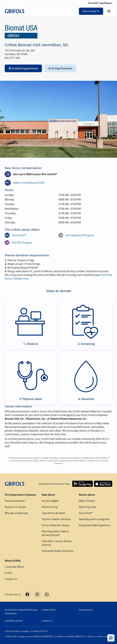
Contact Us (11, 579)
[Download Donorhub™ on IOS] (103, 484)
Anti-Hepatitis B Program (80, 235)
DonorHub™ (19, 235)
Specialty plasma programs (94, 519)
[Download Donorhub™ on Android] (82, 484)
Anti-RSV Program (22, 242)
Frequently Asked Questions (57, 551)
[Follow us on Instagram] (37, 594)
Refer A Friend (87, 501)
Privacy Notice (86, 609)
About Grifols (13, 560)
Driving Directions (60, 68)
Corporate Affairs (14, 566)
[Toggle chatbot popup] (111, 638)
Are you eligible (50, 501)
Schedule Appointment (23, 68)
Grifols (8, 573)
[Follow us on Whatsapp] (47, 594)
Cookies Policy (49, 609)
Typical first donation (54, 513)
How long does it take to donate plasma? (55, 533)
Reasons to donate (15, 507)
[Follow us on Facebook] (27, 594)
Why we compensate (16, 513)
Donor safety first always (55, 525)
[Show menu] (109, 11)
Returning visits (87, 507)
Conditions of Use (13, 620)
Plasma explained (15, 501)
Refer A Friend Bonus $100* (29, 182)
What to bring (49, 507)
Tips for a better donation (56, 519)
